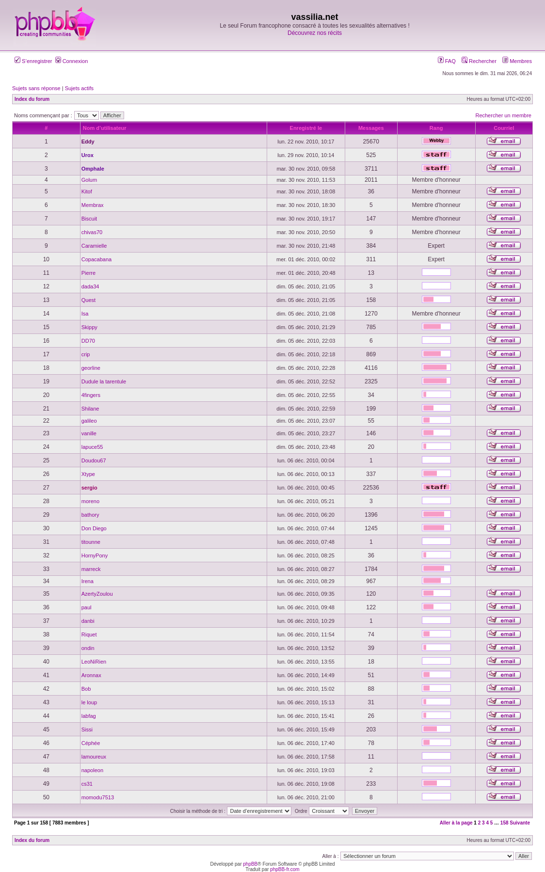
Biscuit (89, 219)
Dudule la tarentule (103, 381)
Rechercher (479, 61)
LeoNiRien (93, 662)
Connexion (71, 61)
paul (86, 607)
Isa (85, 314)
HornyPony (94, 555)
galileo (89, 421)
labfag (88, 716)
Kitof (86, 191)
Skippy (89, 327)
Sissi (87, 729)
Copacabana (96, 259)
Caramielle (94, 246)
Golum (89, 180)
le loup (89, 702)
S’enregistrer (33, 61)
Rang (436, 128)
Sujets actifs (79, 88)
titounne (90, 542)
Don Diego (94, 528)
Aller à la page (456, 822)
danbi (88, 621)
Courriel (504, 128)
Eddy (88, 141)
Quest (88, 300)
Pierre (88, 273)
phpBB (250, 864)
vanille (88, 433)
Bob (86, 689)
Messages (371, 128)
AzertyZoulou (97, 594)
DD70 (88, 341)
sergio (89, 488)
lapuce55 (92, 447)
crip (85, 354)
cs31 (87, 784)
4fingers (90, 395)
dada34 (90, 286)
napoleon (92, 770)
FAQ (447, 61)
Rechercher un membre (503, 115)
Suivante (520, 822)
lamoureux (93, 757)
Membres (517, 61)
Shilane (90, 409)
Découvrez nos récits (315, 33)
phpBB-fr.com (285, 869)
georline (90, 368)
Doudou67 (93, 460)
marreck (91, 569)
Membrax (92, 205)
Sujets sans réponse (36, 88)
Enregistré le (306, 128)
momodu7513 (97, 797)
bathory (90, 515)
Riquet (89, 634)
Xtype (88, 474)
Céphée (90, 743)
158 (504, 822)
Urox (87, 155)
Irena (87, 581)
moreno (90, 501)
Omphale (92, 169)
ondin (88, 648)
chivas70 (91, 232)
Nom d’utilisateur (105, 128)
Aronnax (91, 675)
